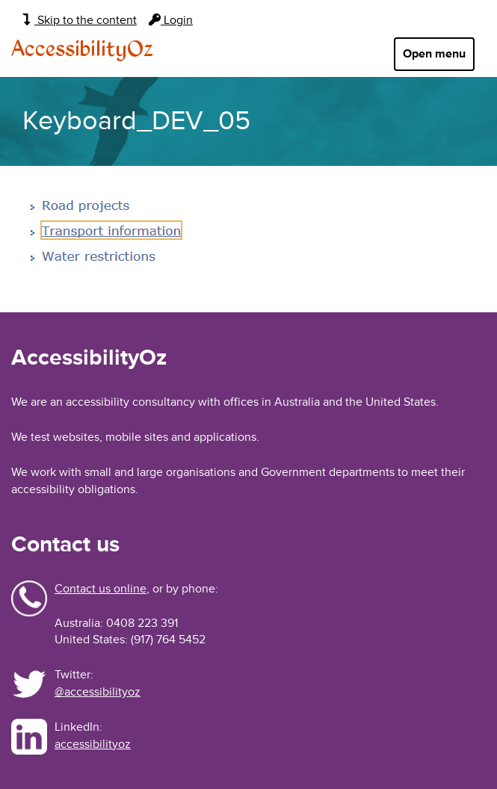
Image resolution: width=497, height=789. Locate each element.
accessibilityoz (93, 744)
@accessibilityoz (98, 691)
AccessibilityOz (82, 50)
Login (171, 20)
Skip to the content (79, 20)
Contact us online (100, 588)
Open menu (434, 53)
